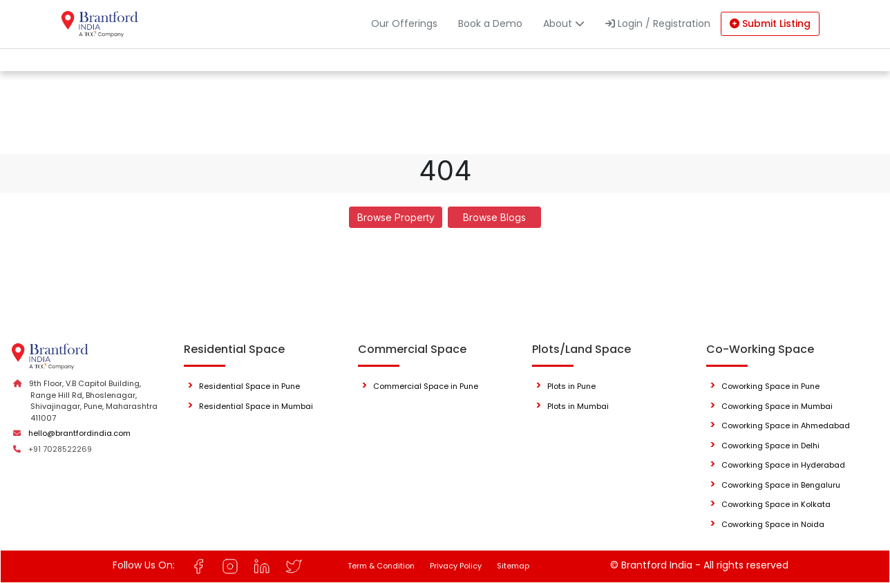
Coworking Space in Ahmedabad (785, 425)
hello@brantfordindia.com (79, 433)
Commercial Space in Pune (425, 386)
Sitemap (513, 565)
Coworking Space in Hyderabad (783, 464)
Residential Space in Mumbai (256, 406)
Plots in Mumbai (578, 406)
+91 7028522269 (60, 449)
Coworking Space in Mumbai (777, 406)
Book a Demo (490, 23)
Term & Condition (381, 565)
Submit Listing (770, 23)
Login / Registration (657, 23)
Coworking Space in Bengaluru (780, 484)
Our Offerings (404, 23)
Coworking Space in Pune (770, 386)
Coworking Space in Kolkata (776, 504)
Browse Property (396, 217)
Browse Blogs (494, 217)
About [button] (564, 23)
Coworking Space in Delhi (770, 445)
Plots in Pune (571, 386)
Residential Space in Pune (249, 386)
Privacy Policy (456, 565)
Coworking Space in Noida (772, 524)
